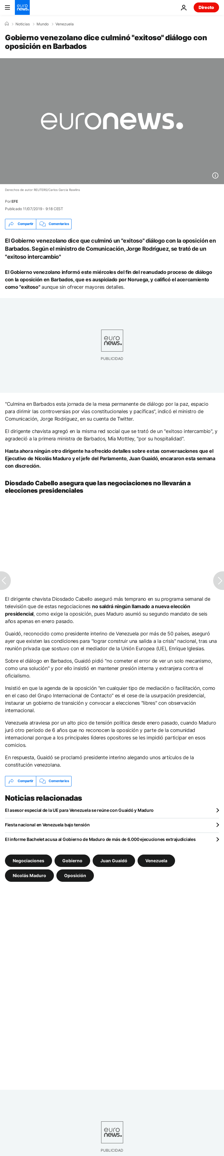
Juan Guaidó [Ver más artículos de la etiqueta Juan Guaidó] (113, 860)
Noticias (22, 24)
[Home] (7, 24)
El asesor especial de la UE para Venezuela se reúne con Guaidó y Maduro (79, 810)
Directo (206, 7)
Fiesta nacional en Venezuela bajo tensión (47, 824)
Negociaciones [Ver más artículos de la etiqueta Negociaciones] (28, 860)
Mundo (43, 24)
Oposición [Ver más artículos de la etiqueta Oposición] (75, 875)
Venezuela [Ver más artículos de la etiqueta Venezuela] (156, 860)
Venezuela (64, 24)
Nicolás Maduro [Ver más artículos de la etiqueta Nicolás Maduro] (29, 875)
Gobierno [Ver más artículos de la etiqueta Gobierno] (72, 860)
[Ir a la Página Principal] (22, 7)
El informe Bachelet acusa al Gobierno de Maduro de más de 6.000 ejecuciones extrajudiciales (100, 839)
